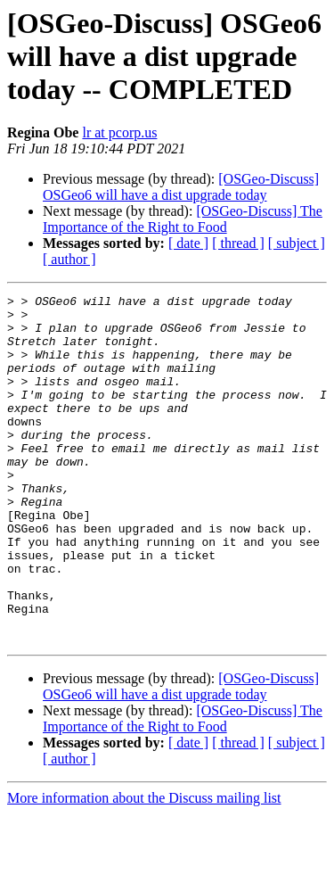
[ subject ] (296, 243)
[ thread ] (238, 243)
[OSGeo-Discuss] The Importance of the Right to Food (182, 219)
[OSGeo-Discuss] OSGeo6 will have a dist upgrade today (181, 186)
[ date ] (188, 243)
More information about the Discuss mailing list (144, 867)
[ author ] (69, 259)
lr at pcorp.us (119, 132)
